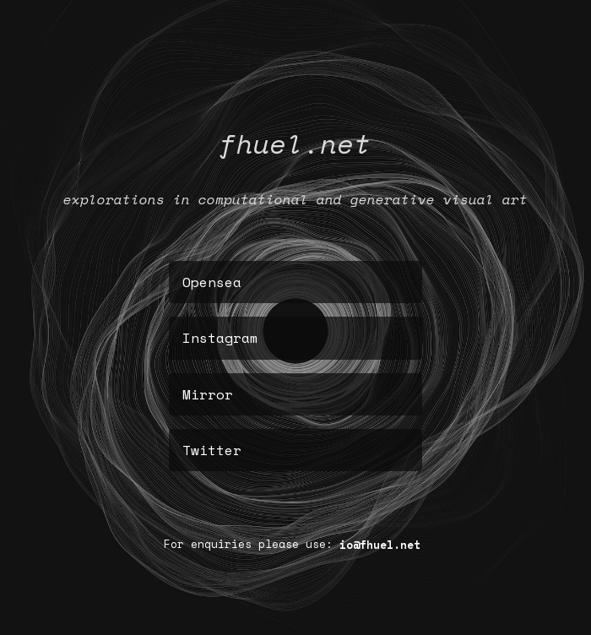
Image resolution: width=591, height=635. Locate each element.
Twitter (211, 450)
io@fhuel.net (379, 544)
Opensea (211, 282)
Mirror (207, 394)
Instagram (220, 338)
